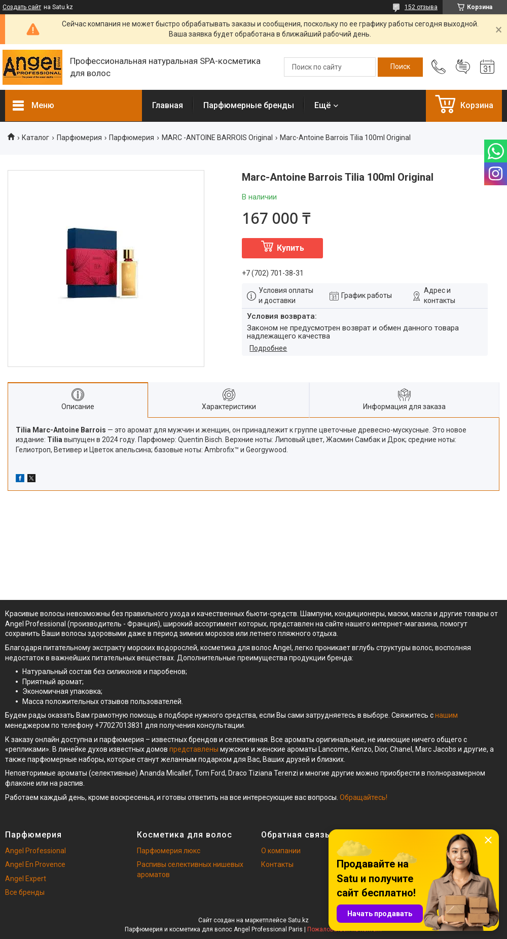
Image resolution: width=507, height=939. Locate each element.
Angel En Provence (35, 864)
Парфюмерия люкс (168, 851)
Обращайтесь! (363, 797)
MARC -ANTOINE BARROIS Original (217, 137)
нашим (446, 715)
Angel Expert (25, 879)
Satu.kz (298, 920)
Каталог (35, 137)
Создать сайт (22, 7)
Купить (290, 248)
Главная (167, 105)
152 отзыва (421, 7)
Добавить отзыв (463, 67)
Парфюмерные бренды (248, 105)
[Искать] (400, 67)
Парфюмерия (79, 137)
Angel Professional (35, 851)
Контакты (277, 864)
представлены (194, 749)
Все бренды (25, 892)
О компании (281, 851)
